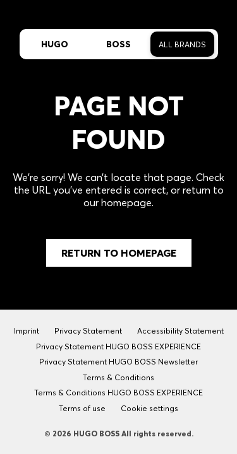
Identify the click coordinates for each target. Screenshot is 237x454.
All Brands (182, 44)
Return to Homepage (118, 253)
